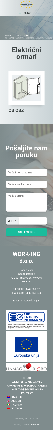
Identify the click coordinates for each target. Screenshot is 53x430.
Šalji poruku (26, 232)
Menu (25, 12)
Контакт (27, 393)
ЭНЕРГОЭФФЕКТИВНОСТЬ (27, 389)
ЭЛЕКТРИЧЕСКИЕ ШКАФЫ (27, 381)
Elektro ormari (21, 35)
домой (8, 35)
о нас (27, 378)
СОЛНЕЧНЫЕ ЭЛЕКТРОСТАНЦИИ (27, 385)
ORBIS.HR (35, 424)
